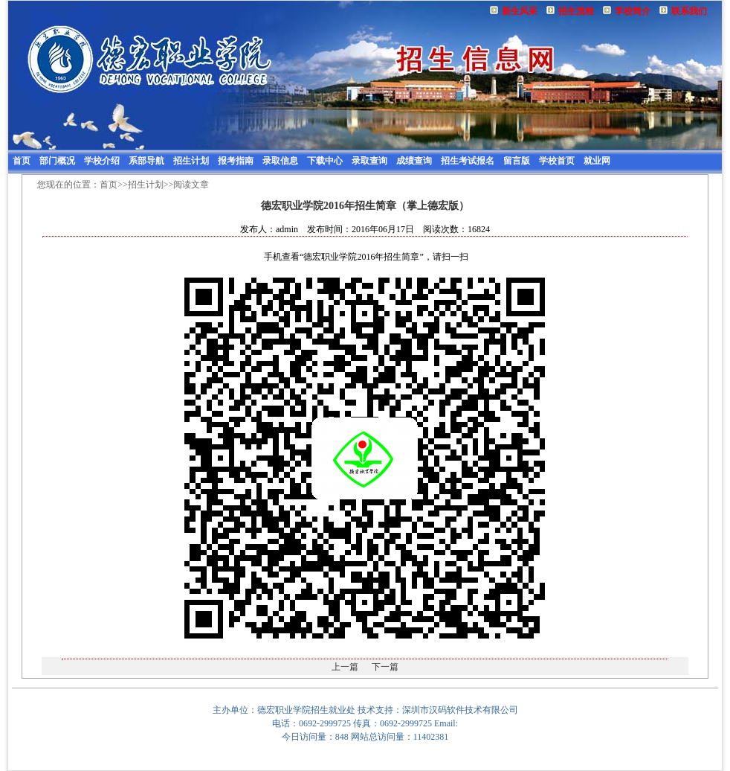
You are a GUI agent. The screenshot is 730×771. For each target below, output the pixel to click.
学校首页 (557, 161)
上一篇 (345, 667)
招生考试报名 (467, 161)
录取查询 (369, 161)
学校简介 (632, 11)
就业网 (597, 161)
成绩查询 (414, 161)
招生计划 (191, 161)
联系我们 (689, 11)
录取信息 (280, 161)
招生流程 (576, 11)
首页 (21, 161)
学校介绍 (102, 161)
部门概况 (57, 161)
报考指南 (235, 161)
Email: (446, 723)
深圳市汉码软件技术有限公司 (460, 710)
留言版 (516, 161)
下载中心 (325, 161)
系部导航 (146, 161)
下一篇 (385, 667)
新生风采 (519, 11)
